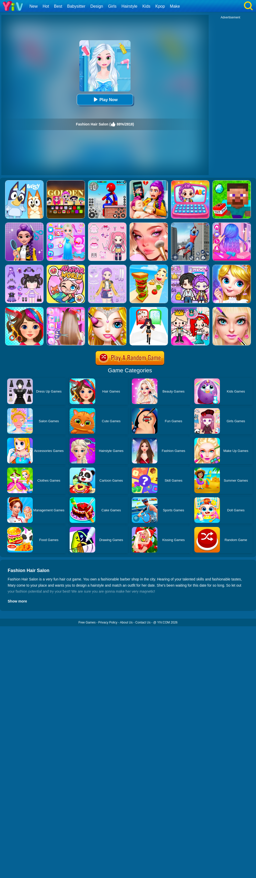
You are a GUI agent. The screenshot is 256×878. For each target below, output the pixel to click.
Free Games (86, 622)
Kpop (160, 6)
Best (58, 6)
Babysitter (76, 6)
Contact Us (143, 622)
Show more (17, 601)
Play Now (105, 99)
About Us (126, 622)
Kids (146, 6)
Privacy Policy (108, 622)
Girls (112, 6)
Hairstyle (129, 6)
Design (96, 6)
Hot (45, 6)
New (33, 6)
